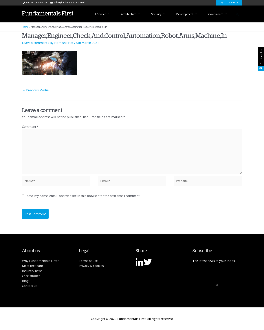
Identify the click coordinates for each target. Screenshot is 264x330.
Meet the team (32, 266)
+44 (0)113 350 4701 (34, 2)
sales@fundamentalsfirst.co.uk (68, 2)
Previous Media (35, 90)
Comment (30, 126)
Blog (25, 281)
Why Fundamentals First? (40, 261)
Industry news (32, 271)
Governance (217, 14)
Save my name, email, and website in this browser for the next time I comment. (83, 196)
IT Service (102, 14)
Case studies (31, 276)
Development (186, 14)
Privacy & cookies (91, 266)
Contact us (29, 286)
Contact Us (229, 2)
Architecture (130, 14)
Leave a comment (34, 43)
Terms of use (88, 261)
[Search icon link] (237, 14)
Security (158, 14)
